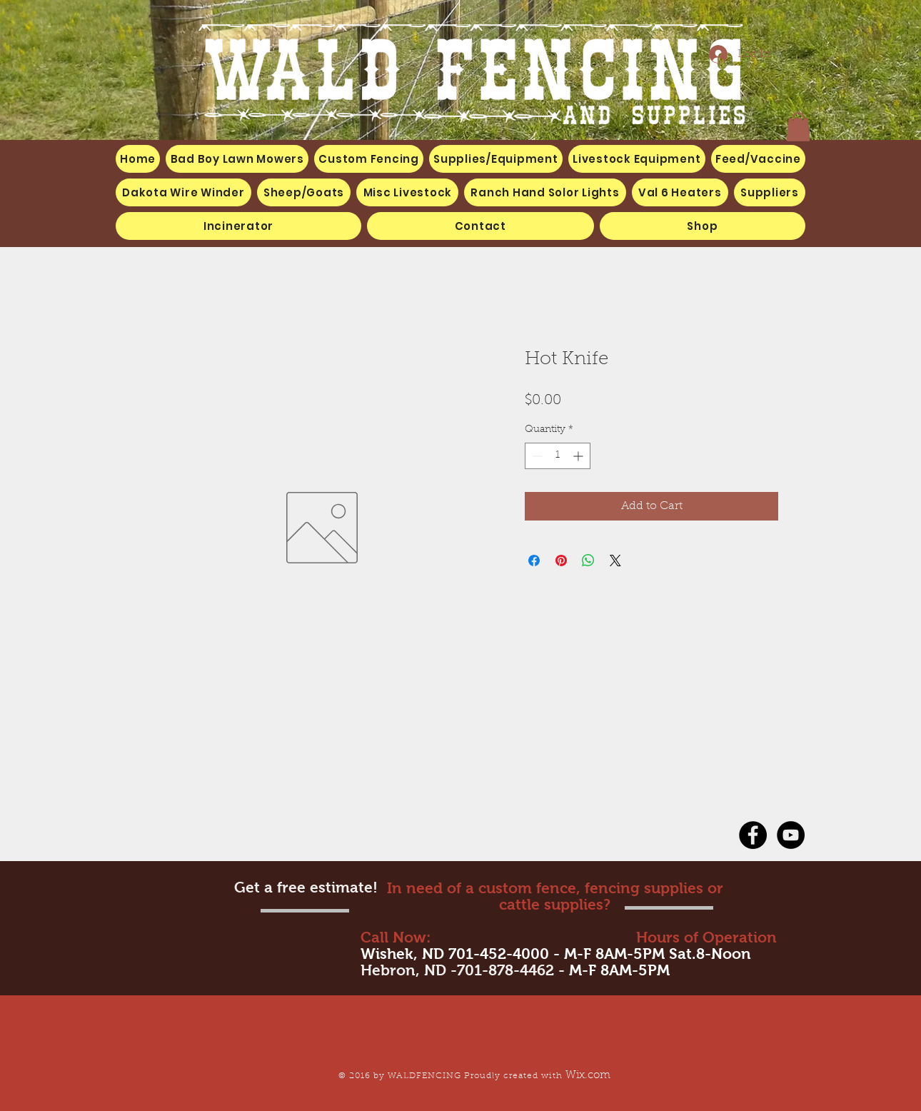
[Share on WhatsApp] (588, 560)
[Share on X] (615, 560)
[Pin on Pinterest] (561, 560)
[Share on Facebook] (534, 560)
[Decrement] (536, 455)
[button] (407, 192)
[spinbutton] (557, 455)
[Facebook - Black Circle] (753, 835)
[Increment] (579, 455)
